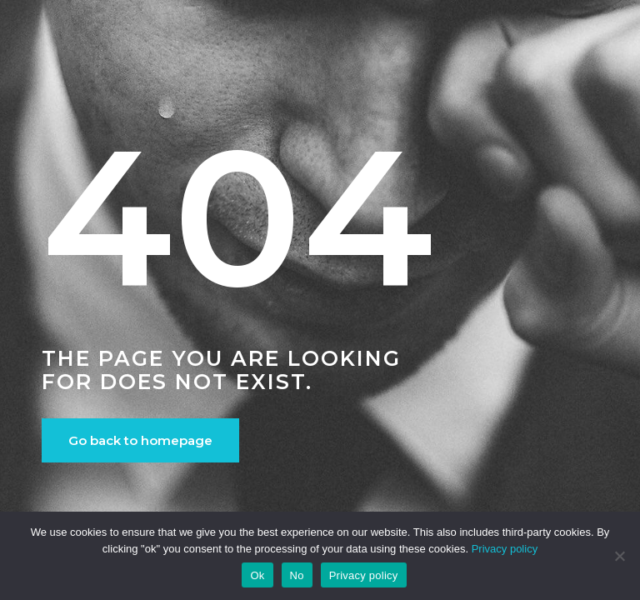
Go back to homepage (140, 440)
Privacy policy (505, 548)
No (297, 575)
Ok (257, 575)
